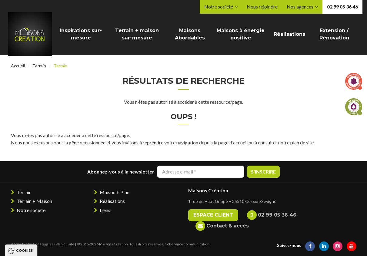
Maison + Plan (114, 192)
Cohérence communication (187, 244)
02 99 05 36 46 (342, 6)
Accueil (18, 65)
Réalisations (289, 34)
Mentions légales (39, 244)
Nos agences (300, 6)
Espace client (213, 215)
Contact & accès (227, 226)
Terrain (39, 65)
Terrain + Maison (34, 201)
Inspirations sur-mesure (81, 34)
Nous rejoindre (262, 6)
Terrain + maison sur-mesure (137, 34)
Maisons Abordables (190, 34)
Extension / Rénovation (334, 34)
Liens (105, 210)
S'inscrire (263, 171)
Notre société (218, 6)
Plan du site (65, 244)
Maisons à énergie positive (241, 34)
